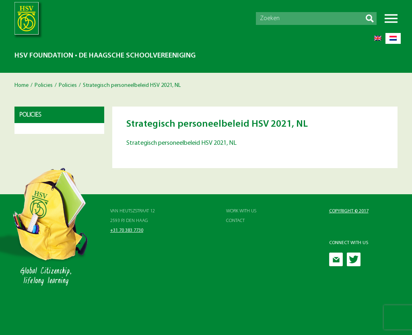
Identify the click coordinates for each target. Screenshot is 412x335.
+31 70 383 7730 (126, 230)
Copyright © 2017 (349, 211)
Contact (235, 220)
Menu (391, 18)
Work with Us (241, 211)
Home (21, 85)
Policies (44, 85)
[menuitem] (377, 38)
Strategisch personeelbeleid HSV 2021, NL (181, 143)
